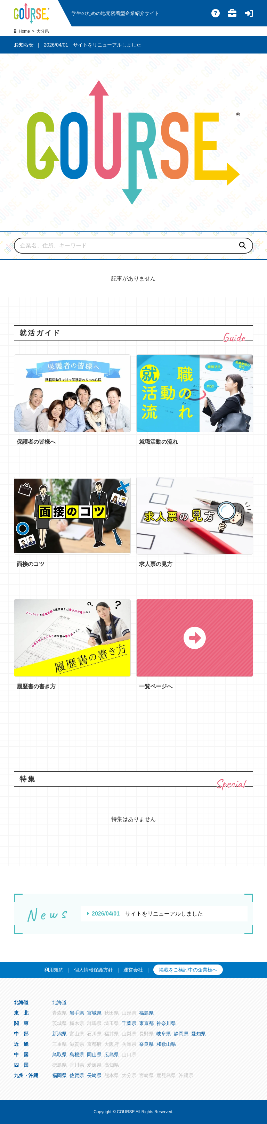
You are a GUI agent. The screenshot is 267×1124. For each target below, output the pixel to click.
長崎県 (94, 1075)
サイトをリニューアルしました (107, 45)
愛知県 (198, 1033)
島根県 (77, 1054)
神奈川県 (166, 1023)
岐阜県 (163, 1033)
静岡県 (181, 1033)
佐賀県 (77, 1075)
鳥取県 (59, 1054)
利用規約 (54, 970)
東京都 (146, 1023)
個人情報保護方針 (93, 970)
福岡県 (59, 1075)
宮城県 (94, 1013)
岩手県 (77, 1013)
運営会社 (133, 970)
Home (24, 31)
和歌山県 (166, 1044)
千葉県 (129, 1023)
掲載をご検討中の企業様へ (188, 970)
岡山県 (94, 1054)
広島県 (111, 1054)
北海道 (59, 1002)
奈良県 (146, 1044)
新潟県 (59, 1033)
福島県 (146, 1013)
